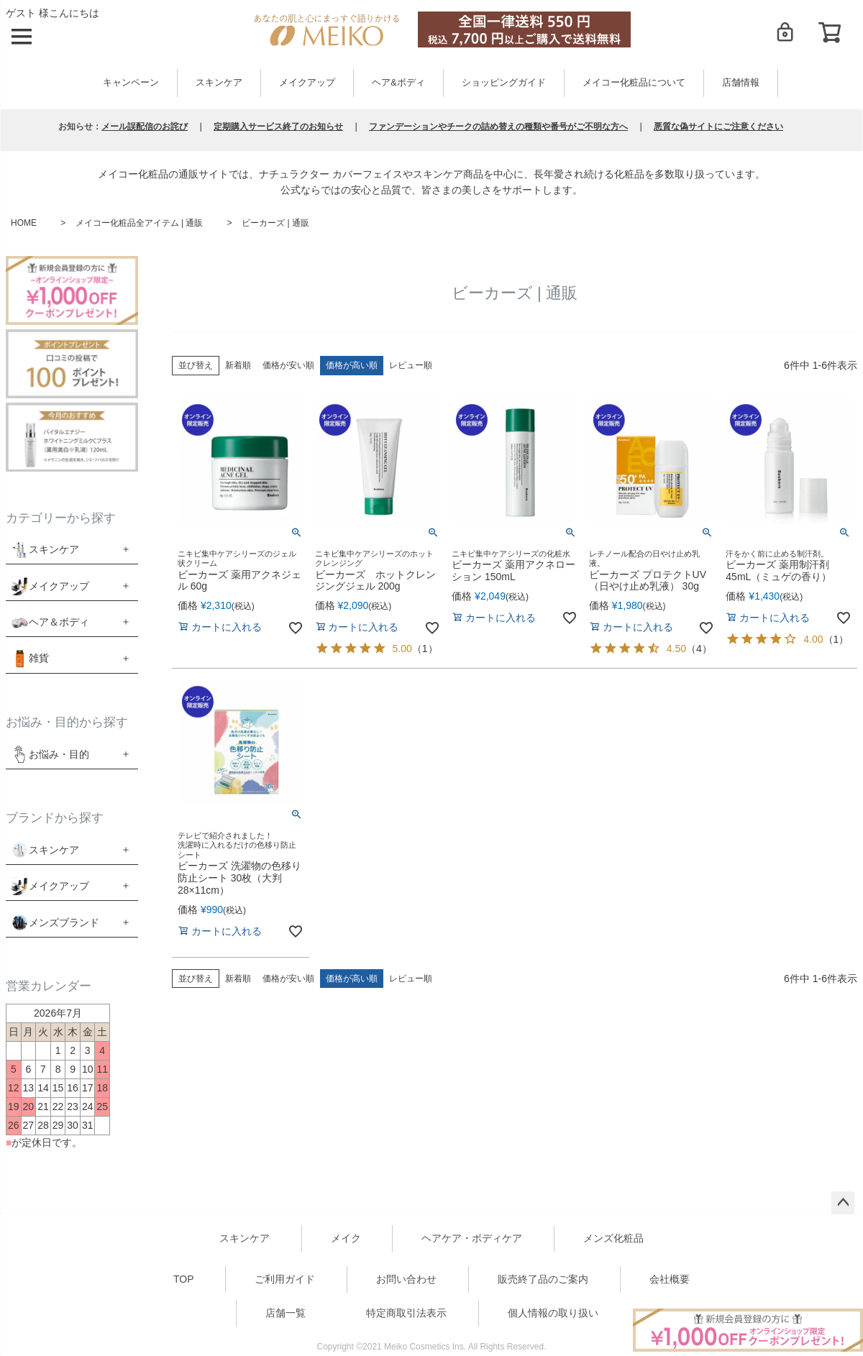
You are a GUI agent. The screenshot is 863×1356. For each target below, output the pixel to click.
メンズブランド (64, 922)
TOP (183, 1279)
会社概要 (669, 1279)
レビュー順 (410, 365)
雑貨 (39, 658)
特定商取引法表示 (406, 1313)
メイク (346, 1238)
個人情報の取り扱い (553, 1313)
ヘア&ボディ (398, 83)
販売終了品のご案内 (543, 1279)
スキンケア (219, 83)
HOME (24, 223)
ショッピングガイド (504, 83)
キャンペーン (131, 83)
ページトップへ (842, 1202)
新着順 (238, 365)
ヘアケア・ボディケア (471, 1238)
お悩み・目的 (50, 754)
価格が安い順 (288, 365)
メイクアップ (307, 83)
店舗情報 (740, 83)
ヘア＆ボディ (59, 622)
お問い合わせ (406, 1279)
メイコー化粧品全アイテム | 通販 (140, 223)
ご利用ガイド (285, 1279)
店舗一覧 (285, 1313)
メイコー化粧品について (634, 83)
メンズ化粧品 (613, 1238)
